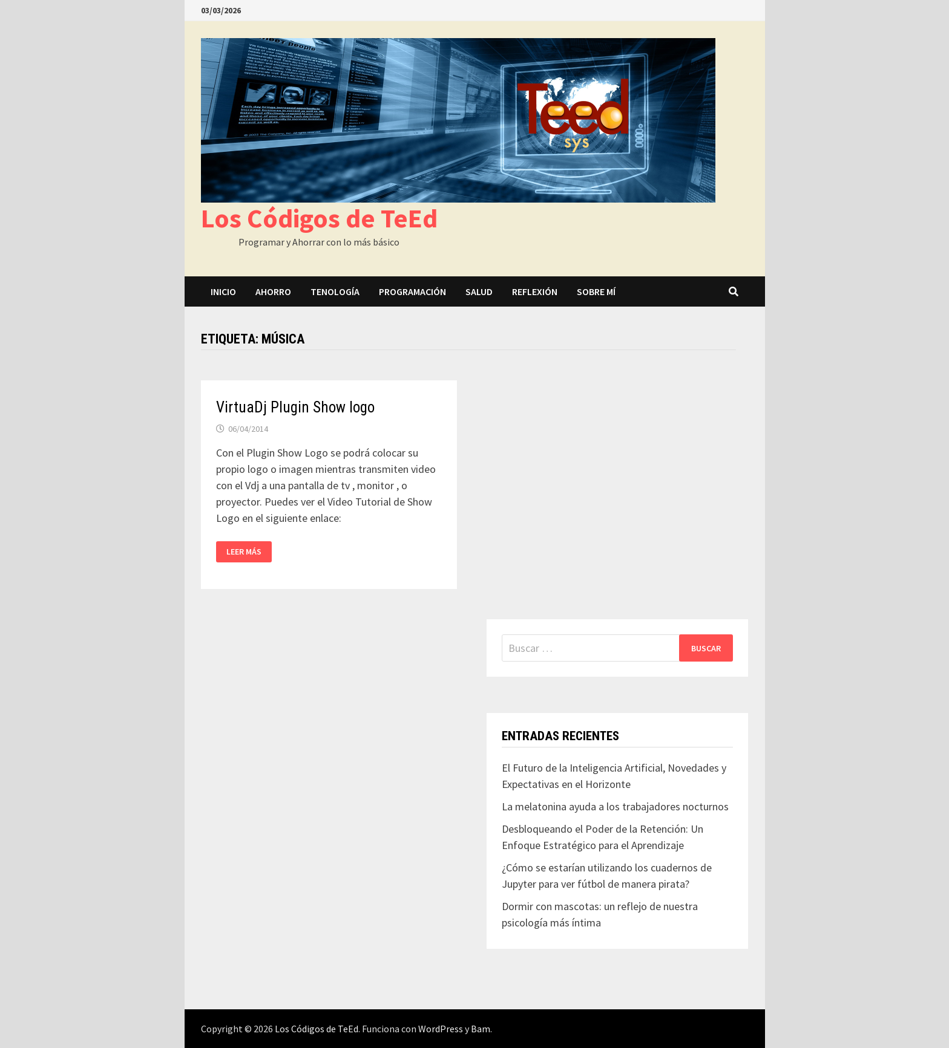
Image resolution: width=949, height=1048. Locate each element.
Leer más (244, 551)
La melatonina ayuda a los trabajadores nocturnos (615, 806)
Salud (479, 291)
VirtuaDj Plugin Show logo (295, 407)
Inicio (223, 291)
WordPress (440, 1029)
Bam (480, 1029)
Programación (412, 291)
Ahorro (273, 291)
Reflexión (534, 291)
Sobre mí (596, 291)
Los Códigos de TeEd (319, 218)
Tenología (335, 291)
